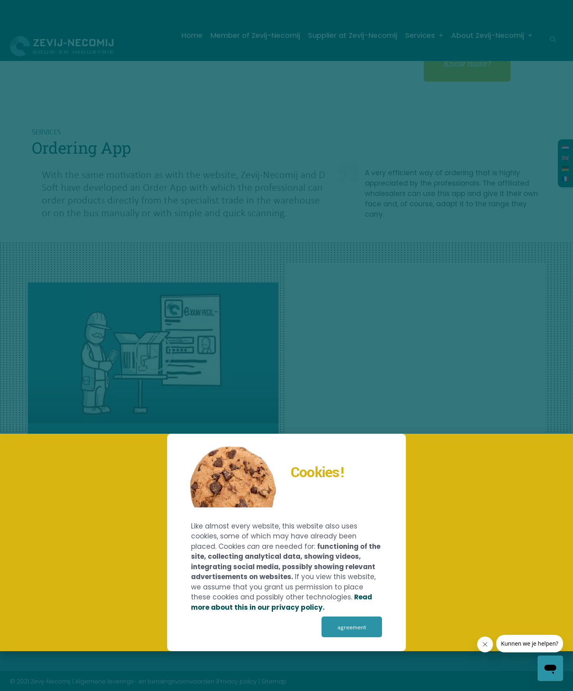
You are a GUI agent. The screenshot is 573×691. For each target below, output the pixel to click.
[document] (286, 345)
